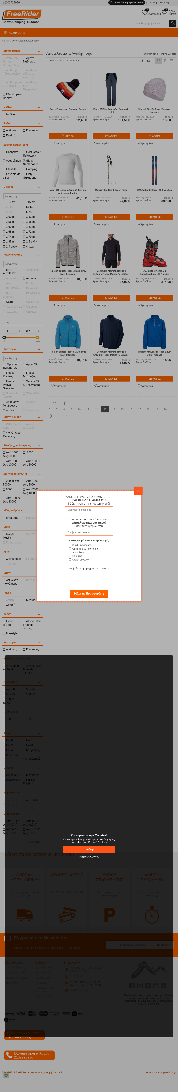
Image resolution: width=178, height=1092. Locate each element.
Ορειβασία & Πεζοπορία (85, 548)
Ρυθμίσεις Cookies (89, 856)
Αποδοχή (89, 849)
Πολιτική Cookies (97, 842)
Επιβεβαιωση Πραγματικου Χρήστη (88, 568)
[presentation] (89, 577)
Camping (77, 556)
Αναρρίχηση (78, 552)
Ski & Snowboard (81, 545)
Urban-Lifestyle (80, 559)
